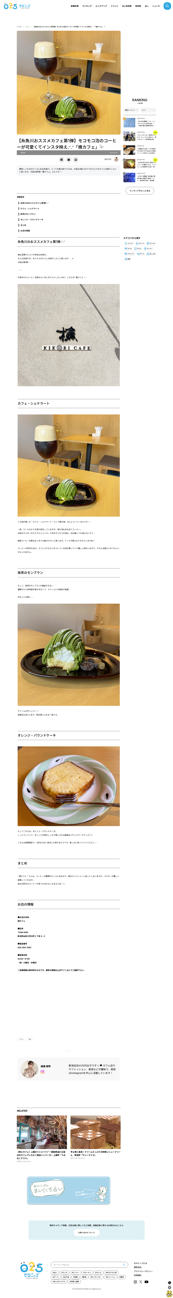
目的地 (138, 6)
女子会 (66, 1277)
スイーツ (141, 243)
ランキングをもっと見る (139, 191)
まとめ (23, 225)
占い (147, 6)
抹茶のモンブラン (28, 214)
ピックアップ (101, 6)
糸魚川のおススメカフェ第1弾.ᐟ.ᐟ (34, 203)
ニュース (156, 6)
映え (30, 1039)
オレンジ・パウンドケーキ (31, 219)
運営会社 (137, 1267)
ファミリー (131, 254)
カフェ (21, 1039)
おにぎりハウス (59, 1281)
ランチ (129, 249)
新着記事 (75, 6)
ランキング (87, 6)
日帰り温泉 (75, 1281)
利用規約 (137, 1275)
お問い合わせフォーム (86, 1233)
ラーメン (152, 243)
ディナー (149, 249)
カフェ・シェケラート (29, 208)
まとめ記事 (126, 6)
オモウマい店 (112, 1273)
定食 (76, 1277)
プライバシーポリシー (143, 1271)
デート (142, 254)
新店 (84, 1277)
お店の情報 (25, 231)
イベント (114, 6)
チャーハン (111, 1277)
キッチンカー (97, 1277)
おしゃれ (152, 254)
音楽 (128, 259)
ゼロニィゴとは (140, 1263)
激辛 (122, 1277)
